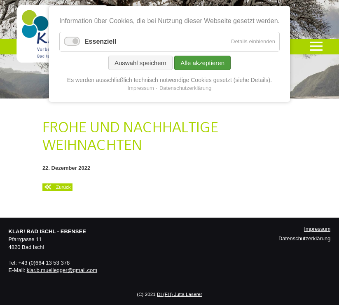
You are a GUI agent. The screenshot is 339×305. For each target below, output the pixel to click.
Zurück (63, 187)
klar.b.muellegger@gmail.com (62, 270)
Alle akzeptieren (202, 62)
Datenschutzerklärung (304, 238)
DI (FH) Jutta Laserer (179, 294)
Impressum (317, 229)
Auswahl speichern (140, 62)
